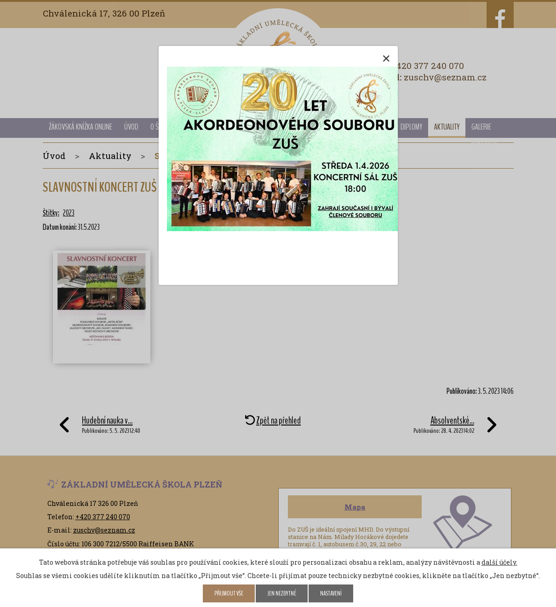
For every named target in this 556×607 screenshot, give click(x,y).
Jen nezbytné (281, 593)
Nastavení (331, 593)
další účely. (499, 562)
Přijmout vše (228, 593)
